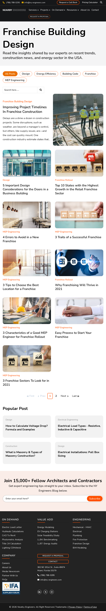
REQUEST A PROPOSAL (39, 16)
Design (26, 73)
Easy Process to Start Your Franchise (73, 335)
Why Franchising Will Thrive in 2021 (76, 287)
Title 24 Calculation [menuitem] (11, 543)
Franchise (90, 73)
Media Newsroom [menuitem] (10, 571)
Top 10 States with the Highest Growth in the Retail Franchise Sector (76, 189)
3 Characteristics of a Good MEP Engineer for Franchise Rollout (25, 335)
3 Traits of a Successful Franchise (78, 237)
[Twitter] (45, 592)
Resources (72, 9)
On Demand (57, 9)
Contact (95, 9)
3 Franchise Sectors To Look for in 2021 (26, 383)
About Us (85, 9)
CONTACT (52, 561)
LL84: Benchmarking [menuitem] (47, 539)
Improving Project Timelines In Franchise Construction (25, 109)
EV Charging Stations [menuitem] (47, 531)
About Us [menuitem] (6, 567)
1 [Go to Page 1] (50, 396)
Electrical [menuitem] (77, 531)
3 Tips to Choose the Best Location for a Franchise (21, 287)
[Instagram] (52, 592)
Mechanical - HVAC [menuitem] (82, 527)
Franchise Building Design (17, 101)
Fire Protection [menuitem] (80, 539)
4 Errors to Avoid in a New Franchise (21, 239)
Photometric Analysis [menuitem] (12, 539)
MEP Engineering (14, 80)
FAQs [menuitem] (4, 579)
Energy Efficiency (46, 73)
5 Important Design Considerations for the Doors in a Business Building (25, 189)
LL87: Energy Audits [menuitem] (47, 543)
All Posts (10, 73)
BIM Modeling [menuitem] (80, 547)
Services (33, 9)
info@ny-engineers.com (34, 2)
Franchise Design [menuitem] (81, 543)
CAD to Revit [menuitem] (9, 535)
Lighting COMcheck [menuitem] (11, 547)
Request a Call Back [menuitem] (68, 2)
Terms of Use (90, 607)
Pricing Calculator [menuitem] (90, 2)
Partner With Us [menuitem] (10, 575)
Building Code (70, 73)
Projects (44, 9)
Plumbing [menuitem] (77, 535)
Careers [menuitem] (6, 563)
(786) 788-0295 (11, 2)
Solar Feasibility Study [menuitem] (48, 535)
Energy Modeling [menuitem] (45, 527)
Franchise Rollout (64, 180)
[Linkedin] (39, 592)
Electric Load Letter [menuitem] (12, 527)
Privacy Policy (75, 607)
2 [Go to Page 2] (56, 396)
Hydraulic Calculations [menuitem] (13, 531)
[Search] (23, 90)
